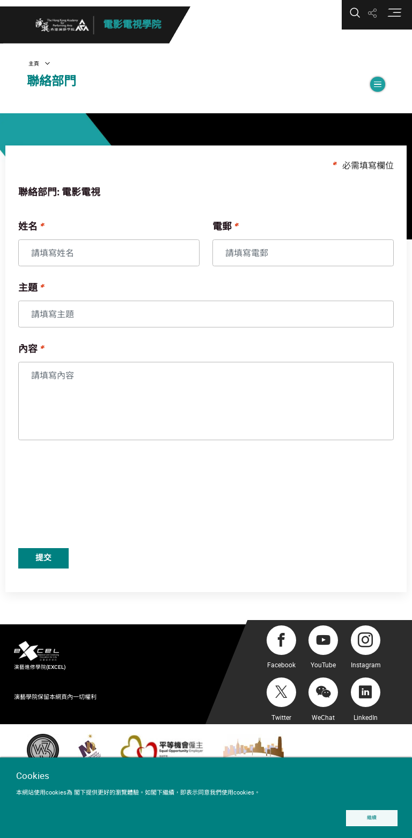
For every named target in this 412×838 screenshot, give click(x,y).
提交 (68, 568)
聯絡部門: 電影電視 (79, 201)
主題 (47, 296)
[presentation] (120, 505)
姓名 (47, 235)
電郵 (222, 235)
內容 (47, 357)
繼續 (370, 817)
